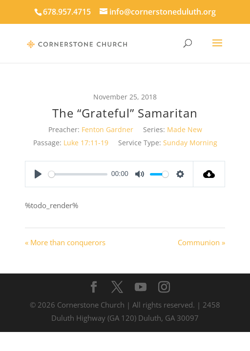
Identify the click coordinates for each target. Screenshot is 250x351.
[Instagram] (164, 287)
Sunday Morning (190, 142)
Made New (184, 129)
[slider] (77, 174)
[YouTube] (140, 287)
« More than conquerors (65, 242)
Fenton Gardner (107, 129)
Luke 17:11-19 (85, 142)
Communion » (201, 242)
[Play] (38, 174)
